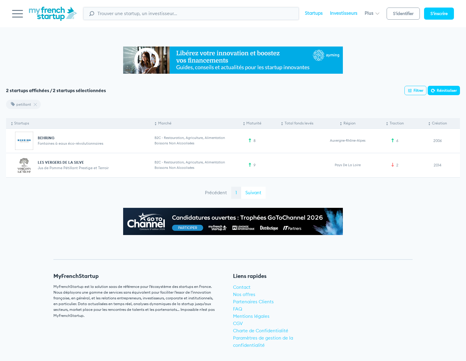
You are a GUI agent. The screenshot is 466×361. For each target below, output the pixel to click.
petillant (21, 104)
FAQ (237, 309)
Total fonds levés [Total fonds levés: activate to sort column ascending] (299, 123)
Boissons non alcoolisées (174, 143)
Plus (372, 13)
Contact (242, 287)
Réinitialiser (447, 90)
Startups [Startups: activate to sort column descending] (21, 123)
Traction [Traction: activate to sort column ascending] (397, 123)
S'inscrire (439, 13)
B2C (158, 138)
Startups (314, 13)
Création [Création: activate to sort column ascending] (439, 123)
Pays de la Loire (348, 165)
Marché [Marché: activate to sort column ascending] (164, 123)
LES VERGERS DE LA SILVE (61, 162)
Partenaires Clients (253, 302)
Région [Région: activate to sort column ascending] (349, 123)
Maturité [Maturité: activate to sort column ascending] (253, 123)
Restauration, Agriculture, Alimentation (194, 138)
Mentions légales (251, 316)
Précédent (216, 192)
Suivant (253, 192)
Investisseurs (343, 13)
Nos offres (244, 294)
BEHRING (46, 138)
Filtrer (418, 90)
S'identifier (403, 13)
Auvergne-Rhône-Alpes (347, 140)
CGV (238, 323)
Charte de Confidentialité (260, 331)
